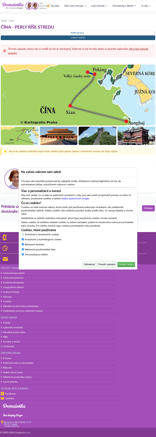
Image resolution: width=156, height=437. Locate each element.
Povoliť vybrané (106, 264)
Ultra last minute (75, 5)
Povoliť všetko (126, 264)
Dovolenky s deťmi (125, 5)
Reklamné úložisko (34, 244)
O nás (146, 5)
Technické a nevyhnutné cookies (42, 234)
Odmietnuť (89, 264)
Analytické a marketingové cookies (43, 239)
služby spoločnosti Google (75, 198)
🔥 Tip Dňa (53, 5)
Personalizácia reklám (36, 254)
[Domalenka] (13, 6)
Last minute (99, 5)
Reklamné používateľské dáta (40, 249)
